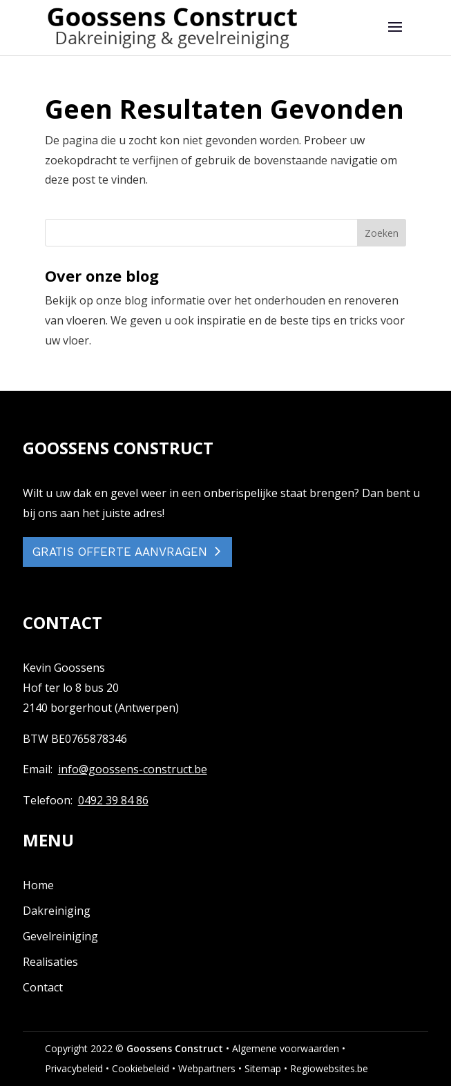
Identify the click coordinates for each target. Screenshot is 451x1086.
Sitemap (262, 1068)
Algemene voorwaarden (285, 1048)
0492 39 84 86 (113, 800)
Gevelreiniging (60, 936)
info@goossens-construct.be (132, 769)
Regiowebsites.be (329, 1068)
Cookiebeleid (140, 1068)
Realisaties (50, 961)
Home (38, 885)
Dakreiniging (56, 910)
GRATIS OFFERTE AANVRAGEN (119, 552)
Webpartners (207, 1068)
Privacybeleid (74, 1068)
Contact (43, 987)
